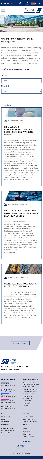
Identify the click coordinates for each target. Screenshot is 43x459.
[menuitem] (35, 3)
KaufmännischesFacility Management (8, 407)
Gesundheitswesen (29, 394)
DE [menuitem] (36, 3)
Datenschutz (27, 434)
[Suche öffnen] (20, 3)
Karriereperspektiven (8, 430)
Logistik (25, 405)
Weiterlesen (10, 252)
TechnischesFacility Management (8, 396)
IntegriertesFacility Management (8, 384)
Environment (5, 417)
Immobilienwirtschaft (30, 391)
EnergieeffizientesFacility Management (8, 390)
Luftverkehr (27, 401)
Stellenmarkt (5, 433)
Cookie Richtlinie (28, 436)
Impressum (26, 432)
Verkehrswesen (28, 396)
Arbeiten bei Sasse (7, 428)
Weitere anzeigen (20, 343)
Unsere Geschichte (29, 419)
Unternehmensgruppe (30, 421)
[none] (36, 3)
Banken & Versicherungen (31, 387)
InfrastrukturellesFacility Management (8, 401)
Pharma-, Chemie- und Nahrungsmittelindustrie (31, 383)
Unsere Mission (28, 417)
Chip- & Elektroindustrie (31, 389)
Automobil (26, 403)
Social (3, 419)
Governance (5, 421)
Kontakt (25, 428)
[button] (3, 10)
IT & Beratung (27, 398)
